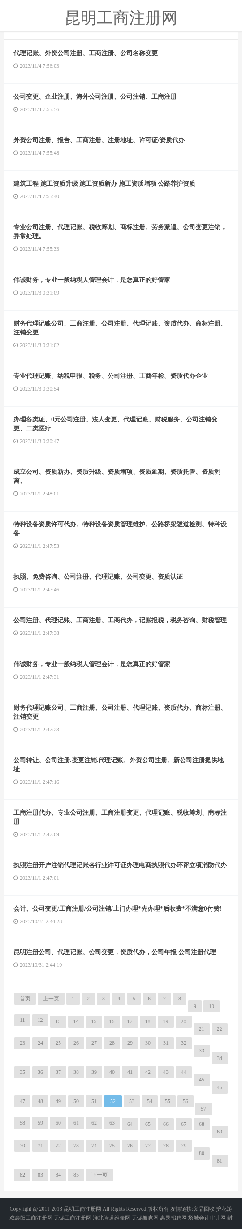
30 (148, 1043)
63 (112, 1123)
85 (76, 1175)
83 (40, 1175)
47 (22, 1101)
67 (183, 1124)
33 (201, 1050)
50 (76, 1101)
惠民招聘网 (173, 1218)
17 (130, 1021)
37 (58, 1072)
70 (22, 1145)
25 (58, 1043)
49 (58, 1101)
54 (149, 1101)
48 (40, 1101)
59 (40, 1123)
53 (131, 1101)
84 (58, 1175)
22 (219, 1029)
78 (166, 1145)
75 (112, 1145)
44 (183, 1072)
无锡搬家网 (145, 1218)
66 (166, 1124)
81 (219, 1161)
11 (22, 1020)
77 (148, 1145)
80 (201, 1153)
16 (112, 1021)
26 (76, 1043)
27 (94, 1043)
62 (94, 1123)
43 (166, 1072)
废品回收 (204, 1209)
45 (201, 1080)
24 (40, 1043)
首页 (25, 998)
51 (94, 1101)
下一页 (99, 1175)
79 (183, 1145)
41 (130, 1072)
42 (148, 1072)
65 (148, 1124)
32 (183, 1043)
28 (112, 1043)
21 (201, 1029)
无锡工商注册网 (72, 1218)
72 (58, 1145)
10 (211, 1006)
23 (22, 1043)
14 (76, 1021)
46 (219, 1087)
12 (40, 1020)
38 (76, 1072)
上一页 (51, 998)
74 (94, 1145)
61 (76, 1123)
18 (148, 1021)
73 (76, 1145)
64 (130, 1124)
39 (94, 1072)
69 (219, 1132)
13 (58, 1021)
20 (183, 1021)
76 (130, 1145)
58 (22, 1123)
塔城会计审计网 (207, 1218)
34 (219, 1058)
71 (40, 1145)
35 (22, 1072)
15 (94, 1021)
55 (167, 1101)
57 (203, 1109)
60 (58, 1123)
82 (22, 1175)
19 (166, 1021)
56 (185, 1101)
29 (130, 1043)
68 (201, 1124)
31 (166, 1043)
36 (40, 1072)
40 (112, 1072)
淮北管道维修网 (111, 1218)
